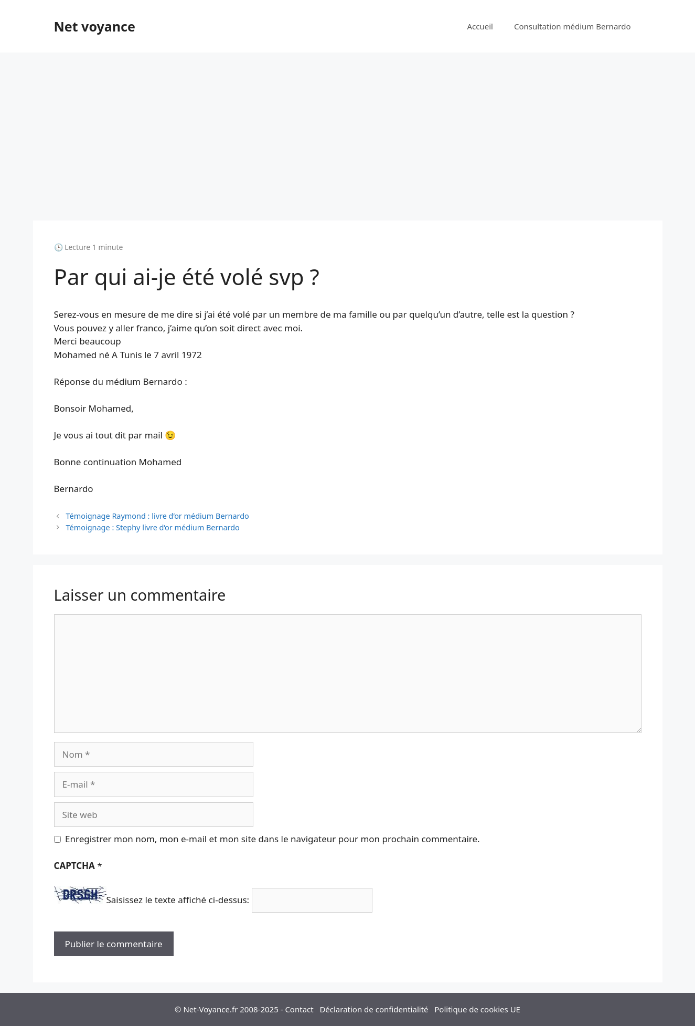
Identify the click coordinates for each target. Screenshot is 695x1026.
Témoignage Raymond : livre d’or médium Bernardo (157, 516)
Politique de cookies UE (477, 1009)
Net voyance (94, 26)
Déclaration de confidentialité (373, 1009)
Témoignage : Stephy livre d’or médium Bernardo (153, 527)
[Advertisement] (347, 131)
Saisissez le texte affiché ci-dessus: (178, 900)
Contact (299, 1009)
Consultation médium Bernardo (572, 26)
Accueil (480, 26)
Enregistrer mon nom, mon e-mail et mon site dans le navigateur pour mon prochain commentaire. (272, 839)
